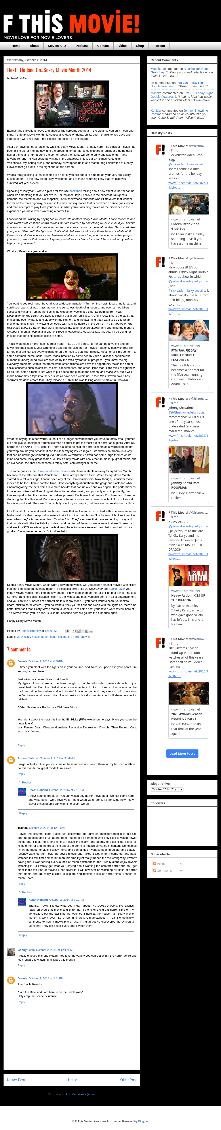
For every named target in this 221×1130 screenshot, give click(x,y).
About (34, 46)
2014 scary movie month (33, 636)
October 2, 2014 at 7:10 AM (66, 899)
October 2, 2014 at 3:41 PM (46, 978)
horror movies (81, 636)
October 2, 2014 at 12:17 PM (54, 950)
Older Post (128, 1080)
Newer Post (16, 1080)
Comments (162, 870)
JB (152, 82)
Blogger (143, 1121)
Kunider (156, 110)
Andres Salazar (28, 758)
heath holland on (60, 636)
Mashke (156, 69)
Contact (103, 46)
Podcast (82, 46)
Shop (140, 46)
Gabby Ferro (26, 950)
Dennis (22, 661)
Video (122, 46)
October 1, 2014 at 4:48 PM (46, 661)
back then (76, 191)
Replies (27, 782)
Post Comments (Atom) (80, 1094)
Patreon (159, 46)
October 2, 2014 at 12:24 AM (47, 827)
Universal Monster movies (53, 471)
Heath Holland (38, 790)
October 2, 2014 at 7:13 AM (66, 790)
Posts (159, 864)
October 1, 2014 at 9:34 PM (57, 758)
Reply (21, 745)
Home (16, 46)
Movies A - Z (57, 46)
